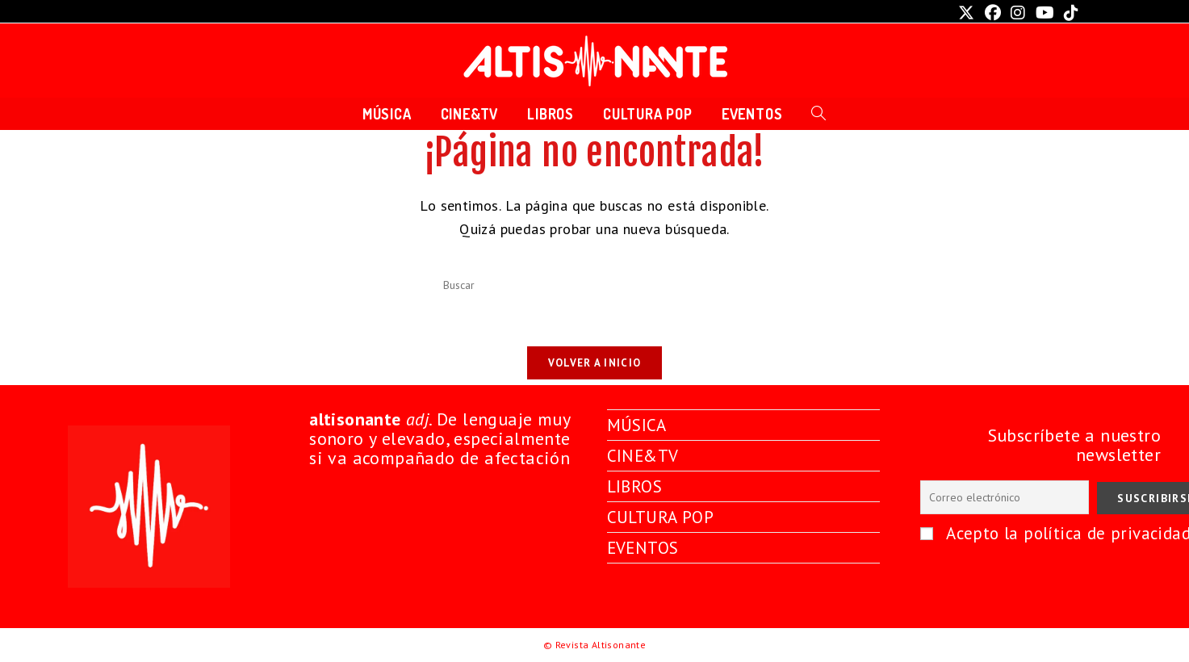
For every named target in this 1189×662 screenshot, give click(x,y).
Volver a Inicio (595, 368)
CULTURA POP (663, 514)
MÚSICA (637, 424)
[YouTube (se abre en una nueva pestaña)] (1045, 13)
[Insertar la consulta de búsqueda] (595, 286)
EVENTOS (644, 545)
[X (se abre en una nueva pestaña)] (966, 13)
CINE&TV (644, 454)
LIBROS (635, 484)
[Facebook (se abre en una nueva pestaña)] (993, 13)
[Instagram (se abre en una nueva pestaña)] (1018, 13)
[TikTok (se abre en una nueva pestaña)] (1068, 13)
